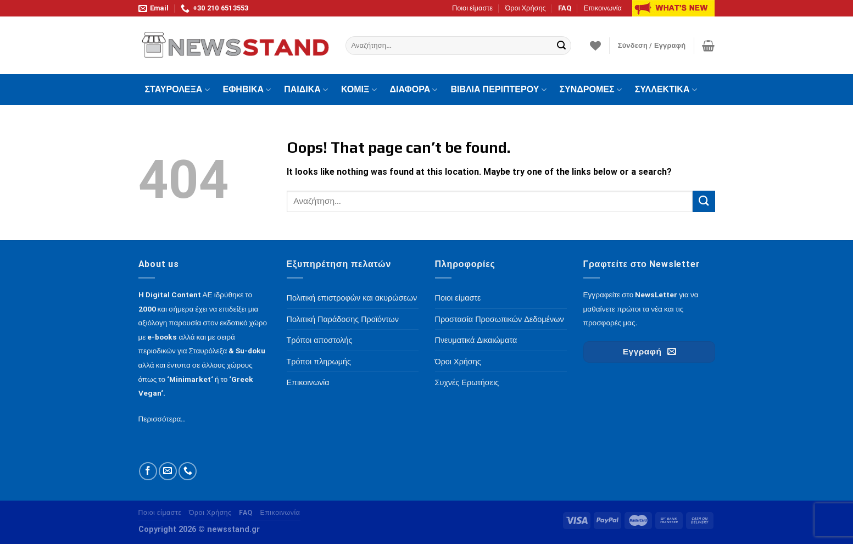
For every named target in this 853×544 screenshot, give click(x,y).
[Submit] (561, 45)
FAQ (564, 8)
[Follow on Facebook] (148, 471)
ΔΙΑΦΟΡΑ (414, 89)
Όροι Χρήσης (525, 8)
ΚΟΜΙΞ (359, 89)
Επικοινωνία (602, 8)
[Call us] (188, 471)
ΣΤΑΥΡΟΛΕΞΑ (177, 89)
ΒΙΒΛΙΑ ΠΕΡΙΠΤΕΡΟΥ (498, 89)
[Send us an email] (168, 471)
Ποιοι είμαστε (472, 8)
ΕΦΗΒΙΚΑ (247, 89)
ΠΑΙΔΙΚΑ (306, 89)
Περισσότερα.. (162, 418)
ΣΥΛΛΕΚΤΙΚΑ (666, 89)
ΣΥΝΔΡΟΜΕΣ (591, 89)
